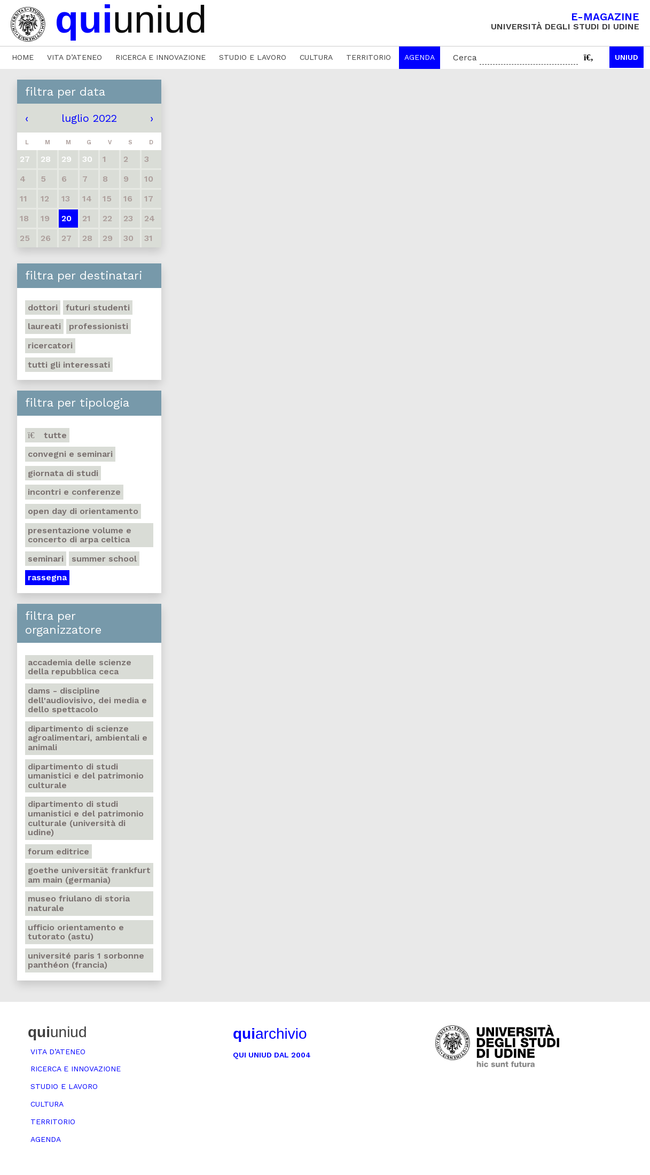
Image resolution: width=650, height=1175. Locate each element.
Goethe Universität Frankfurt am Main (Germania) (89, 875)
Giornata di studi (63, 473)
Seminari (46, 559)
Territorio (368, 57)
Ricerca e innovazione (160, 57)
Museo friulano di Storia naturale (79, 903)
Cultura (316, 57)
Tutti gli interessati (69, 365)
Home (23, 57)
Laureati (44, 326)
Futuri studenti (98, 307)
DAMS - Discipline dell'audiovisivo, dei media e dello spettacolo (87, 700)
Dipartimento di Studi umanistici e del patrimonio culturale (86, 775)
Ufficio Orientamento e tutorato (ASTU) (76, 932)
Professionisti (98, 326)
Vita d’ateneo (74, 57)
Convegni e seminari (70, 454)
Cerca (465, 57)
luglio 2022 (89, 118)
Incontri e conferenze (74, 492)
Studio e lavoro (252, 57)
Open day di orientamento (83, 511)
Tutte (47, 435)
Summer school (104, 559)
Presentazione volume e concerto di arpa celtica (79, 535)
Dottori (43, 307)
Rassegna (47, 577)
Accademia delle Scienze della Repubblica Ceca (79, 667)
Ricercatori (50, 345)
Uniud (626, 57)
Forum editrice (58, 851)
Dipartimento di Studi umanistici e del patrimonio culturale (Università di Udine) (86, 818)
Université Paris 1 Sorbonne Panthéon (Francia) (86, 960)
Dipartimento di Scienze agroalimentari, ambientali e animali (87, 737)
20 (66, 218)
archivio (270, 1033)
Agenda (419, 57)
